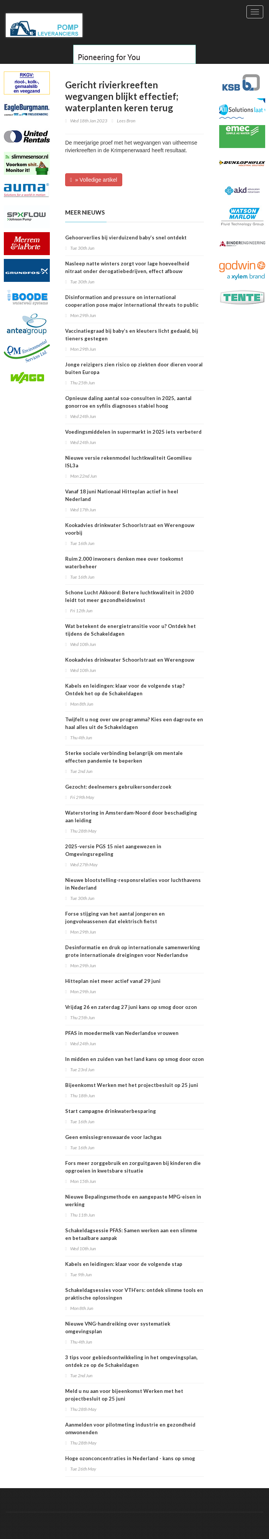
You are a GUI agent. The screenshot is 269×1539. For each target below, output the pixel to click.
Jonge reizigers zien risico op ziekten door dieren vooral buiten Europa (134, 368)
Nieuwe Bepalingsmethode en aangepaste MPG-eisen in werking (133, 1200)
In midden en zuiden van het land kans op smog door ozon (134, 1059)
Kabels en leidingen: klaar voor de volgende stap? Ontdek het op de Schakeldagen (125, 689)
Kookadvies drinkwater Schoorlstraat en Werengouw (129, 660)
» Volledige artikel (93, 180)
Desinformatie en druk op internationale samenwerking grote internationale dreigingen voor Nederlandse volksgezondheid (132, 955)
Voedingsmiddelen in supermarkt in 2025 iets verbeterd (133, 432)
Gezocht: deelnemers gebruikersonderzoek (118, 787)
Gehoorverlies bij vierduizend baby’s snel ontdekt (126, 237)
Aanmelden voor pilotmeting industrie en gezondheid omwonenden (130, 1428)
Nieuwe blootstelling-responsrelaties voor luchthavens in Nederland (133, 884)
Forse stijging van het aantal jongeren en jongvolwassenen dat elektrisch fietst (115, 917)
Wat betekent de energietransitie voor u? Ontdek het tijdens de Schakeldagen (130, 630)
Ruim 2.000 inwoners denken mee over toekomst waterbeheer (124, 562)
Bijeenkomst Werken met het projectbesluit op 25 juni (131, 1085)
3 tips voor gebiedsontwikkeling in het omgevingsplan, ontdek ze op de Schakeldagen (131, 1361)
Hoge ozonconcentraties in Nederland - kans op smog (130, 1458)
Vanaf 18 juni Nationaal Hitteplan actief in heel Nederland (121, 495)
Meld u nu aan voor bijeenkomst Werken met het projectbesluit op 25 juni (124, 1395)
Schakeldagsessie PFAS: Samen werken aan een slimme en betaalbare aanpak (131, 1234)
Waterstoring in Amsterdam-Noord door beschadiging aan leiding (131, 816)
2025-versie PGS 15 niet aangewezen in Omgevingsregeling (113, 850)
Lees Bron (126, 121)
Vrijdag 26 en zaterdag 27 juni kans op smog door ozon (131, 1007)
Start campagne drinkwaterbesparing (110, 1111)
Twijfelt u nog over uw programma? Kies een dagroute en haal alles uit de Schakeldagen (134, 723)
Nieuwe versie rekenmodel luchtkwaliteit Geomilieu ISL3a (128, 462)
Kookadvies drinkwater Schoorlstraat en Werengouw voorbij (129, 529)
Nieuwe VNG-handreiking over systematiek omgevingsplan (117, 1327)
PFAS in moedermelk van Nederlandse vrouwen (122, 1033)
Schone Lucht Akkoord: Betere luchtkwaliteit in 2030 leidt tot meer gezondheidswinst (129, 596)
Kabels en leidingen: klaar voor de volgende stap (123, 1264)
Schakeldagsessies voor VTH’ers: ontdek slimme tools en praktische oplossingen (134, 1294)
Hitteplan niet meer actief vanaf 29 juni (113, 981)
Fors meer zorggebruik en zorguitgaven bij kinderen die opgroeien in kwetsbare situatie (133, 1167)
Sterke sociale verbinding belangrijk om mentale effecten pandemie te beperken (124, 757)
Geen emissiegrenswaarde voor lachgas (113, 1137)
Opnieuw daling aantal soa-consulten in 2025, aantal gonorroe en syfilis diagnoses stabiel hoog (128, 402)
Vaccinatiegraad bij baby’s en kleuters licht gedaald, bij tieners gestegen (131, 335)
